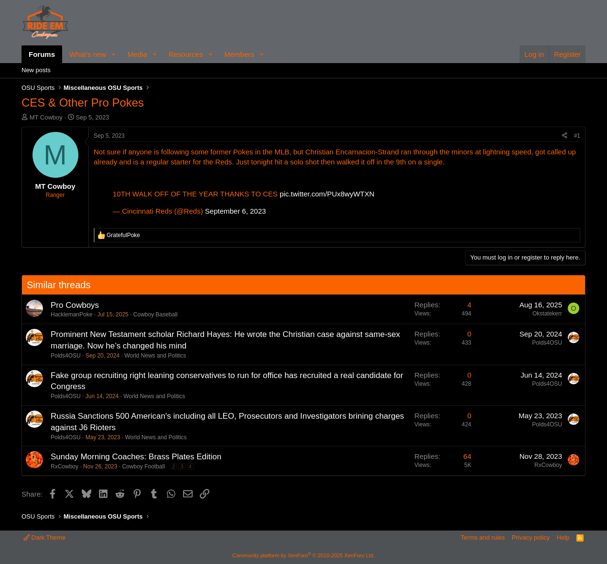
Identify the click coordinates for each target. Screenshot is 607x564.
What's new (87, 54)
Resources (186, 54)
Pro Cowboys (75, 305)
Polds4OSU (66, 355)
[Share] (564, 135)
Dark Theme (44, 537)
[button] (113, 54)
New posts (36, 70)
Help (563, 537)
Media (137, 54)
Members (239, 54)
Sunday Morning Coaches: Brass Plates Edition (136, 456)
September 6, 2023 (235, 211)
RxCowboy (64, 466)
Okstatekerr (547, 313)
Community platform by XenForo (303, 555)
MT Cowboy (46, 117)
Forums (42, 54)
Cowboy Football (143, 466)
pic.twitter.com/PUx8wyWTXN (327, 194)
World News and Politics (155, 355)
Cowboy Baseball (155, 314)
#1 (577, 135)
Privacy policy (531, 537)
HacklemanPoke (71, 314)
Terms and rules (483, 537)
